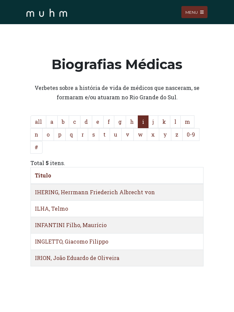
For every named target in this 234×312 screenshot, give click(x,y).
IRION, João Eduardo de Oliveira (77, 257)
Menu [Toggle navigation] (194, 11)
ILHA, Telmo (51, 208)
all (38, 121)
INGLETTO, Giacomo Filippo (71, 241)
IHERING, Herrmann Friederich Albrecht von (95, 192)
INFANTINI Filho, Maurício (71, 224)
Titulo (43, 175)
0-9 (191, 134)
